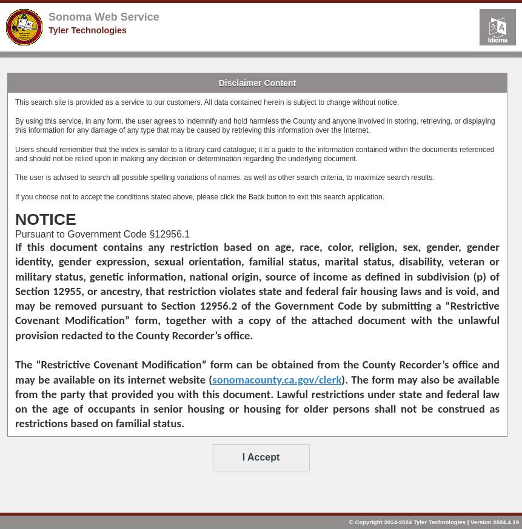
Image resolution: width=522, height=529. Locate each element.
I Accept (261, 457)
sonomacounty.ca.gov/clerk (276, 380)
